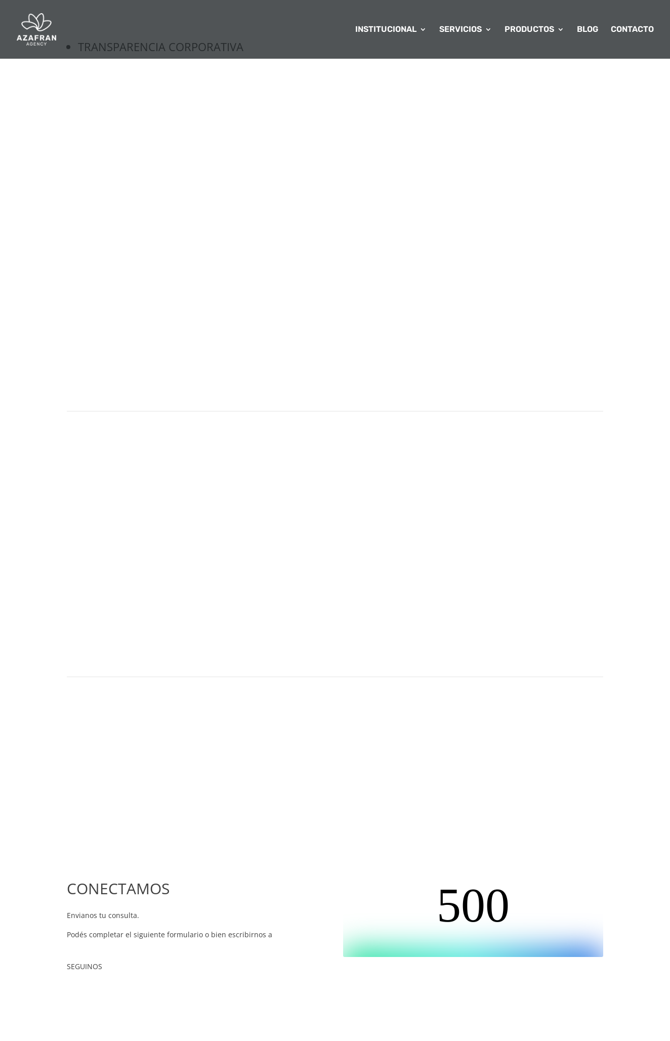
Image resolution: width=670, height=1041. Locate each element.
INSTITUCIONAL (385, 30)
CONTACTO (632, 30)
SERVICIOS (460, 30)
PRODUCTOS (529, 30)
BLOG (587, 30)
